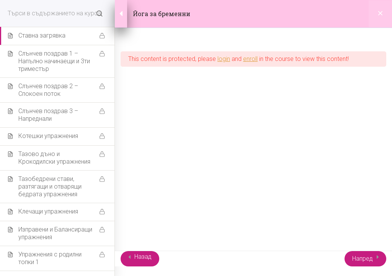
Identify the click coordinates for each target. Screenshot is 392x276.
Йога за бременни (161, 14)
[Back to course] (380, 13)
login (223, 58)
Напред (362, 258)
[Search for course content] (99, 13)
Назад (143, 256)
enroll (250, 58)
